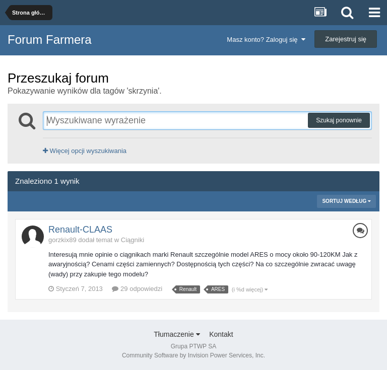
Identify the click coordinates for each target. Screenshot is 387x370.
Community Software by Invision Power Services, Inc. (193, 355)
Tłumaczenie (177, 334)
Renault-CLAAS (80, 230)
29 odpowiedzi (137, 288)
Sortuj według (346, 201)
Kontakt (221, 334)
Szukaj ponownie (339, 120)
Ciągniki (132, 240)
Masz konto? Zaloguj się (266, 39)
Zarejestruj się (345, 39)
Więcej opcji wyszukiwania (84, 151)
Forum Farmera (50, 39)
